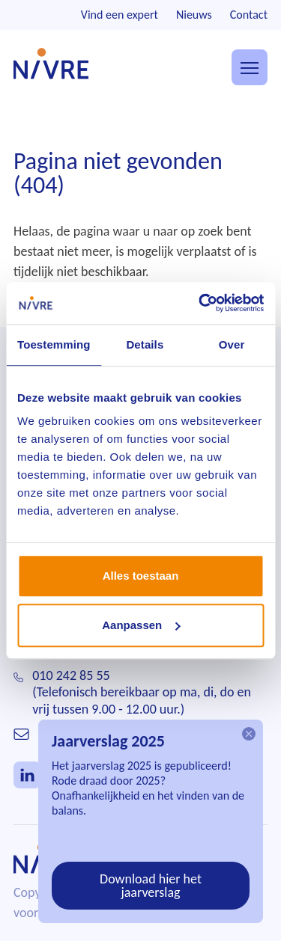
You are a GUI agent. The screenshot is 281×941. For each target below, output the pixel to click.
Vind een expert (119, 14)
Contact (249, 14)
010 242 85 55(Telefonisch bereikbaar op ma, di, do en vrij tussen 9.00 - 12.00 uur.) (141, 692)
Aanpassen (141, 625)
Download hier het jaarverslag (151, 886)
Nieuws (194, 14)
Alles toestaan (141, 575)
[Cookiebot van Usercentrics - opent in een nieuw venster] (200, 303)
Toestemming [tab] (54, 344)
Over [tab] (232, 344)
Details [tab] (144, 344)
